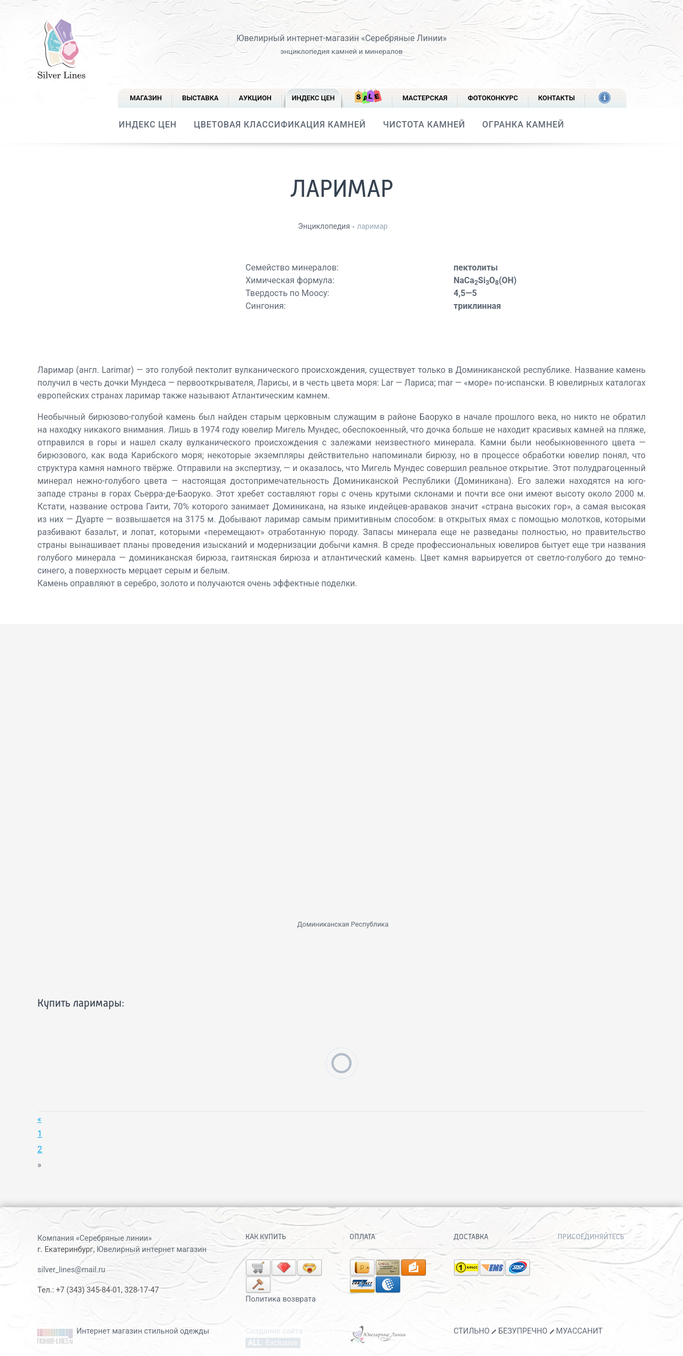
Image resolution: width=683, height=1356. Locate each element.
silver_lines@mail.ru (71, 1269)
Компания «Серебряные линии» (94, 1238)
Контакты (556, 98)
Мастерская (424, 98)
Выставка (200, 98)
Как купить (265, 1237)
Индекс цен (313, 98)
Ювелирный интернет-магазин (297, 38)
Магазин (146, 98)
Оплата (362, 1237)
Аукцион (255, 98)
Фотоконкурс (492, 98)
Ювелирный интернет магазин (152, 1249)
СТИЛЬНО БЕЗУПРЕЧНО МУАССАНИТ (528, 1325)
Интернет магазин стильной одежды (142, 1325)
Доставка (471, 1237)
